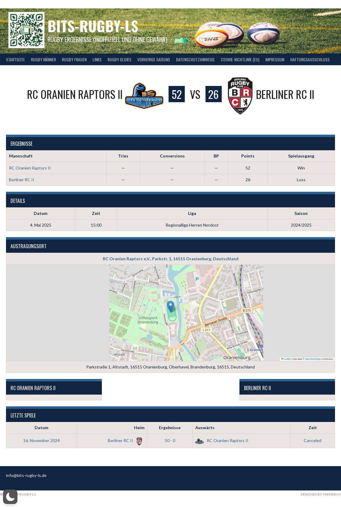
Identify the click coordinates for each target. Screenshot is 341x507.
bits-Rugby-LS (92, 25)
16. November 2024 (41, 440)
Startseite (15, 59)
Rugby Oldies (119, 59)
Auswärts (205, 427)
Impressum (274, 59)
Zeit (313, 427)
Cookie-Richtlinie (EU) (240, 59)
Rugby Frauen (74, 59)
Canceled (312, 440)
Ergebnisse (170, 427)
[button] (170, 307)
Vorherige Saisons (153, 59)
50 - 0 (170, 440)
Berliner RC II (21, 179)
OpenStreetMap (313, 359)
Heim (139, 427)
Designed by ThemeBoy (321, 494)
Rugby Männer (43, 59)
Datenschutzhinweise (195, 59)
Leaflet (286, 359)
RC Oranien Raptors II (30, 167)
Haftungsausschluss (310, 59)
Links (97, 59)
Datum (41, 427)
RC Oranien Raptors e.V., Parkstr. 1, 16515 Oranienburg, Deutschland (171, 258)
